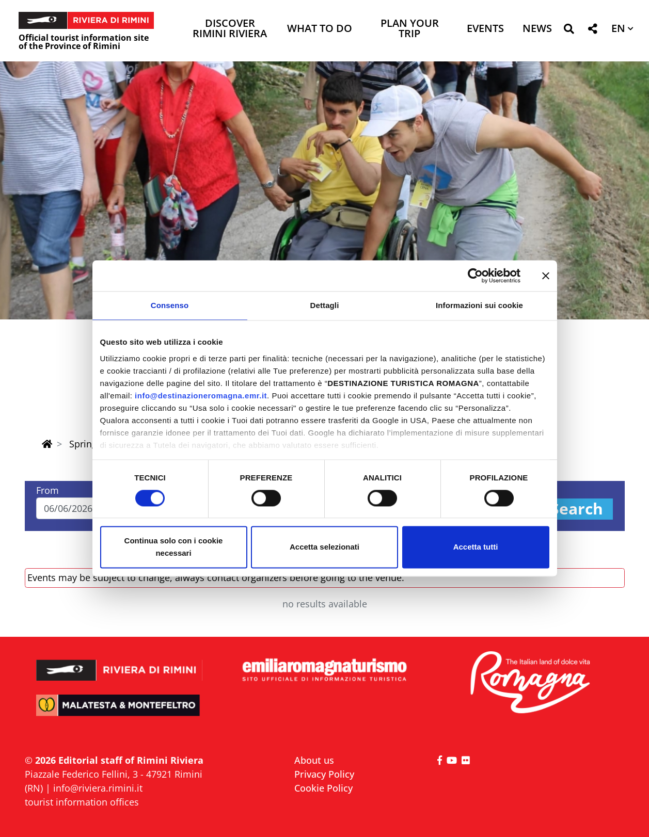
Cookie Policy (323, 788)
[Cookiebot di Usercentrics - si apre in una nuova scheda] (475, 275)
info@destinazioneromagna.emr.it (201, 395)
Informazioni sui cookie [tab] (479, 305)
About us (314, 760)
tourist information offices (82, 802)
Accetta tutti (475, 547)
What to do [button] (319, 29)
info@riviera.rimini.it (98, 788)
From (47, 490)
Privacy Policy (324, 774)
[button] (568, 31)
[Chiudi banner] (545, 275)
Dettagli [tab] (324, 305)
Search (576, 509)
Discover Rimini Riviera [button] (230, 29)
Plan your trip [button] (410, 29)
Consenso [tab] (169, 305)
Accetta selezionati (324, 547)
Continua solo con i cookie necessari (173, 547)
